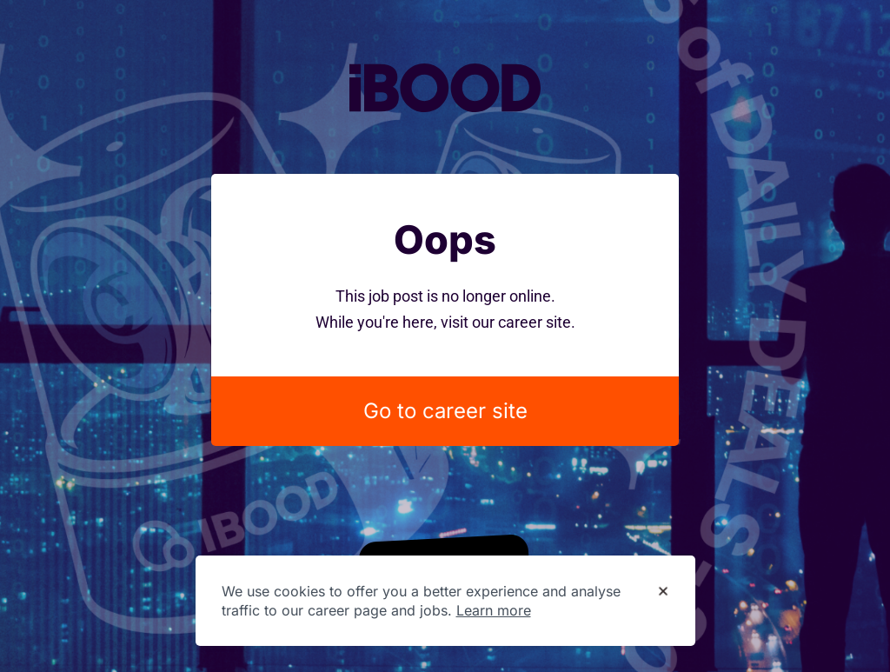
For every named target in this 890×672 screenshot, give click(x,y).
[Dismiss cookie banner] (663, 592)
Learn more (493, 610)
